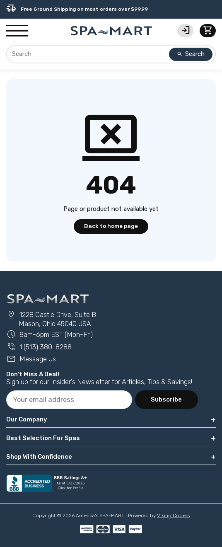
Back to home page (111, 226)
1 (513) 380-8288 (39, 347)
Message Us (31, 359)
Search (191, 54)
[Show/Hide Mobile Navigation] (17, 31)
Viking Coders (173, 515)
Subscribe (166, 399)
